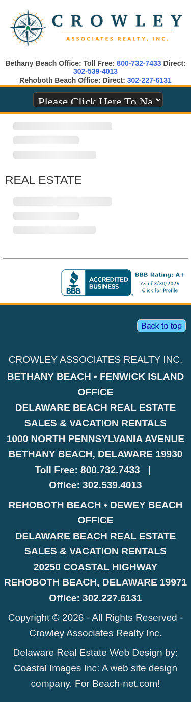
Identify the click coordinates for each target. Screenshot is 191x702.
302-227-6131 (149, 80)
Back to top (161, 325)
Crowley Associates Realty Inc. (95, 633)
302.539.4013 (112, 485)
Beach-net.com (124, 683)
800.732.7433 (110, 469)
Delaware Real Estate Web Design (87, 652)
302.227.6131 (112, 598)
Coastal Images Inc (55, 668)
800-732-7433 (139, 63)
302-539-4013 (95, 71)
